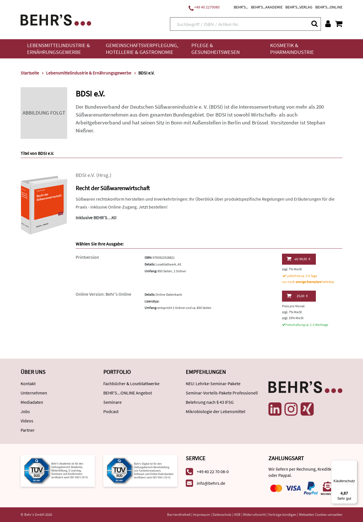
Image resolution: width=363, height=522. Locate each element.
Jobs (25, 411)
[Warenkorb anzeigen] (338, 24)
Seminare (112, 402)
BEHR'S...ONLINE (328, 7)
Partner (28, 430)
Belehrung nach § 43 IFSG (210, 402)
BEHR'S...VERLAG (298, 7)
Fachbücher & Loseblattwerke (131, 383)
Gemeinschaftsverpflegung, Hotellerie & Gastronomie (142, 48)
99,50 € (298, 258)
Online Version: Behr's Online (103, 294)
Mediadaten (32, 402)
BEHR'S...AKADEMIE (267, 7)
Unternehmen (34, 393)
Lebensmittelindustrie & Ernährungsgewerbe (58, 48)
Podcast (111, 411)
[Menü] (354, 463)
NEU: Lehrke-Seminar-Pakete (213, 383)
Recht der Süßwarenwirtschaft (113, 188)
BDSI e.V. (85, 175)
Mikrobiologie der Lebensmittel (215, 411)
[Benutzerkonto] (328, 24)
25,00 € (297, 295)
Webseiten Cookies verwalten (320, 514)
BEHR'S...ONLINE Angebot (127, 393)
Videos (27, 421)
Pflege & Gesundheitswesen (215, 48)
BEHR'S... (241, 7)
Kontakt (28, 383)
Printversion (87, 257)
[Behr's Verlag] (56, 19)
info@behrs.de (211, 483)
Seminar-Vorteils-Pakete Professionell (222, 393)
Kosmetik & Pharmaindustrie (292, 48)
